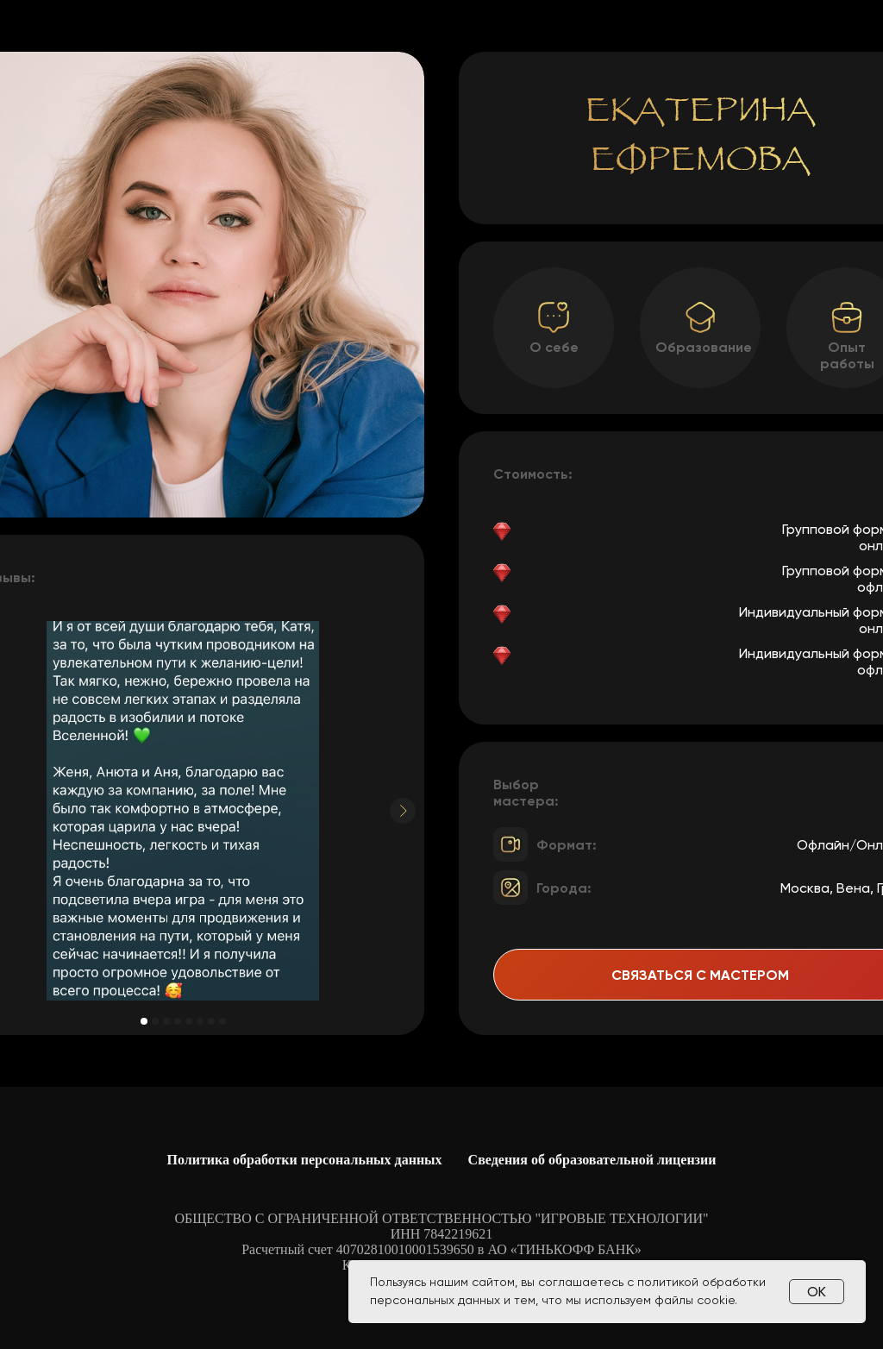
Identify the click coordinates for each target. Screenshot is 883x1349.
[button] (847, 317)
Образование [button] (703, 347)
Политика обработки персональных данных (304, 1159)
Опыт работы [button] (847, 355)
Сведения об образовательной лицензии (592, 1159)
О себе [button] (554, 347)
